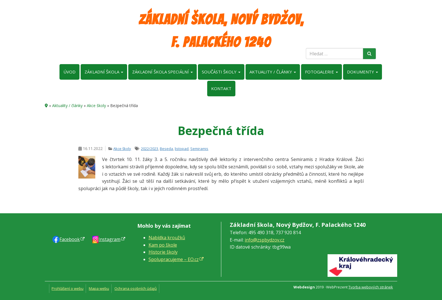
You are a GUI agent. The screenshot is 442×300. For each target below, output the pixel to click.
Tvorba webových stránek (370, 287)
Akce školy (96, 105)
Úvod (69, 72)
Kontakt (221, 88)
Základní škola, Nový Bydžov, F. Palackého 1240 (221, 31)
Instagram (109, 239)
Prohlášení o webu (67, 288)
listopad (182, 148)
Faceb (69, 239)
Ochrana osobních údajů (135, 288)
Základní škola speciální (162, 72)
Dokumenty (362, 72)
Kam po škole (163, 245)
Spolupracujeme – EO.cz (174, 259)
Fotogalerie (321, 72)
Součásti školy (221, 72)
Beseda (166, 148)
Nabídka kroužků (167, 237)
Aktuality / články (272, 72)
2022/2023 (149, 148)
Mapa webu (99, 288)
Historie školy (163, 252)
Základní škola (104, 72)
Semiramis (199, 148)
